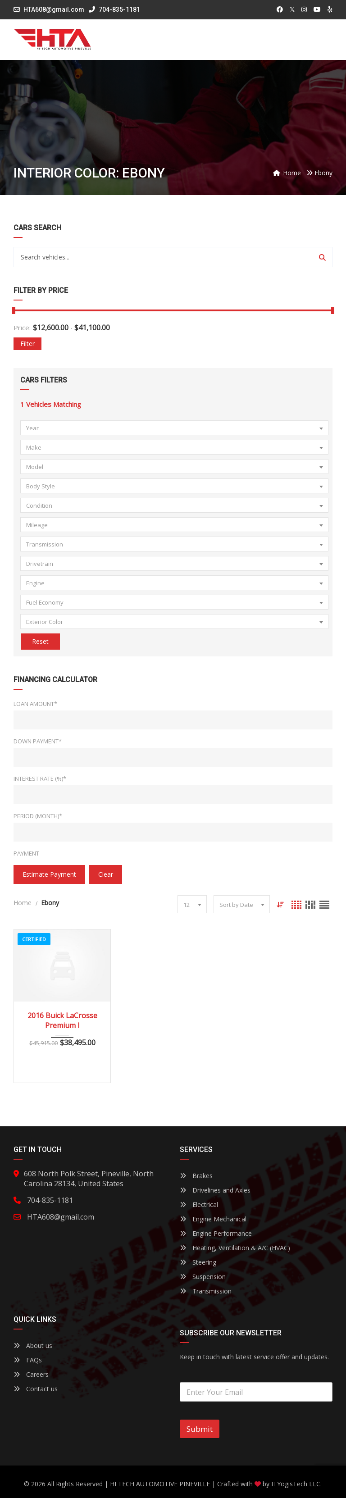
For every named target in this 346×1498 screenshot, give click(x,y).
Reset (40, 641)
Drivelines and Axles (215, 1190)
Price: (22, 327)
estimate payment (49, 874)
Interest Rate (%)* (40, 778)
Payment (26, 853)
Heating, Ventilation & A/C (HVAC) (235, 1247)
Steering (198, 1262)
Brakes (196, 1175)
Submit (200, 1429)
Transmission (206, 1291)
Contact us (36, 1388)
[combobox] (174, 427)
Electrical (199, 1204)
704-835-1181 (114, 9)
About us (33, 1345)
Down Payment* (38, 741)
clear (105, 874)
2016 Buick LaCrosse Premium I (62, 1020)
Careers (31, 1374)
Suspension (203, 1276)
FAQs (28, 1360)
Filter (27, 343)
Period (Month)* (38, 816)
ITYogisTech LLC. (296, 1484)
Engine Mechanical (213, 1219)
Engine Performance (216, 1233)
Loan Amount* (35, 704)
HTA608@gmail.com (53, 9)
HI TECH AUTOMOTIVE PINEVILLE (160, 1484)
